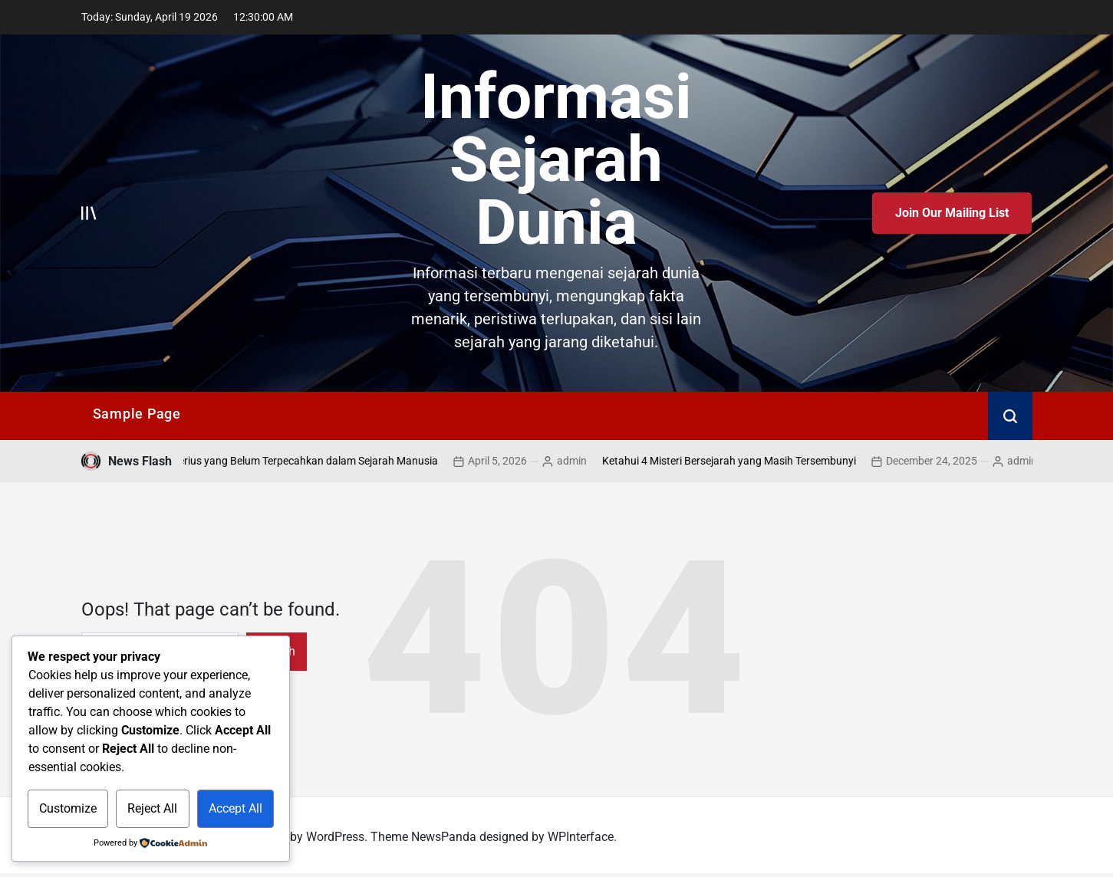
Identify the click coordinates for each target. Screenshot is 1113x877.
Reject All (152, 808)
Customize (68, 808)
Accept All (235, 808)
